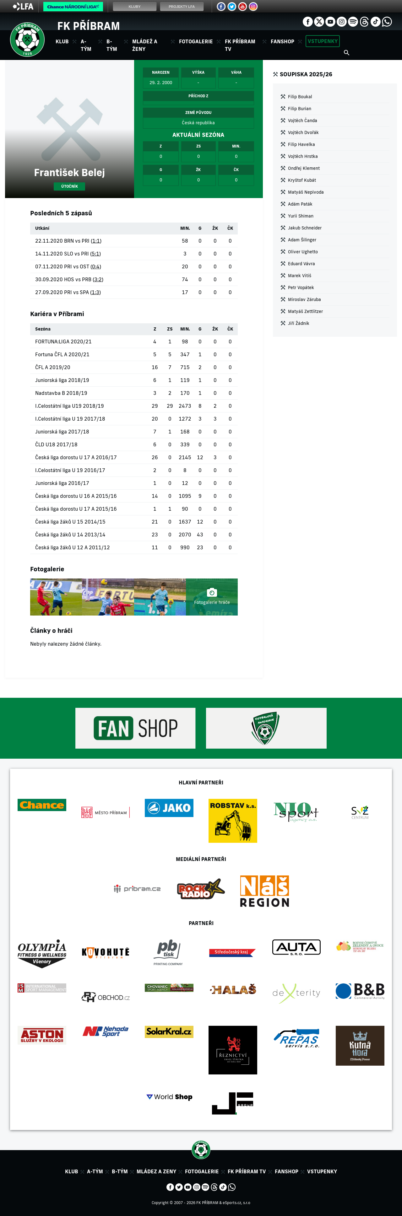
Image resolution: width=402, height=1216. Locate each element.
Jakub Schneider (305, 228)
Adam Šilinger (302, 240)
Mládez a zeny (156, 1171)
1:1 (96, 241)
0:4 (96, 266)
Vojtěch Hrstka (303, 156)
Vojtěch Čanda (302, 120)
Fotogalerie (196, 41)
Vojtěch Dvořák (303, 132)
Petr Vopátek (301, 287)
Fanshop (282, 41)
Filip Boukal (300, 97)
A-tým (95, 1171)
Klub (71, 1171)
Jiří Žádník (298, 323)
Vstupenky (323, 41)
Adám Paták (300, 204)
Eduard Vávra (301, 263)
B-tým (120, 1171)
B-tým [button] (111, 45)
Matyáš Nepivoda (306, 192)
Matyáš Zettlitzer (305, 311)
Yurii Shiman (300, 216)
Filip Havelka (301, 144)
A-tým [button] (86, 45)
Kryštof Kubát (302, 180)
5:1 (95, 253)
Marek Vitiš (299, 275)
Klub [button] (62, 41)
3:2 (98, 279)
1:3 (95, 292)
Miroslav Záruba (304, 299)
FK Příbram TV (240, 45)
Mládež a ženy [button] (144, 45)
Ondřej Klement (304, 168)
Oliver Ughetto (303, 252)
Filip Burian (299, 108)
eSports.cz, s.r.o (236, 1202)
